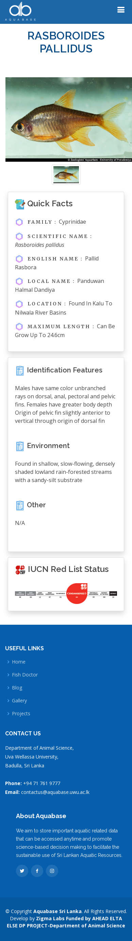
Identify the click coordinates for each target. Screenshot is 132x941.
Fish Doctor (25, 674)
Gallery (19, 700)
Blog (17, 687)
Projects (21, 713)
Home (19, 661)
